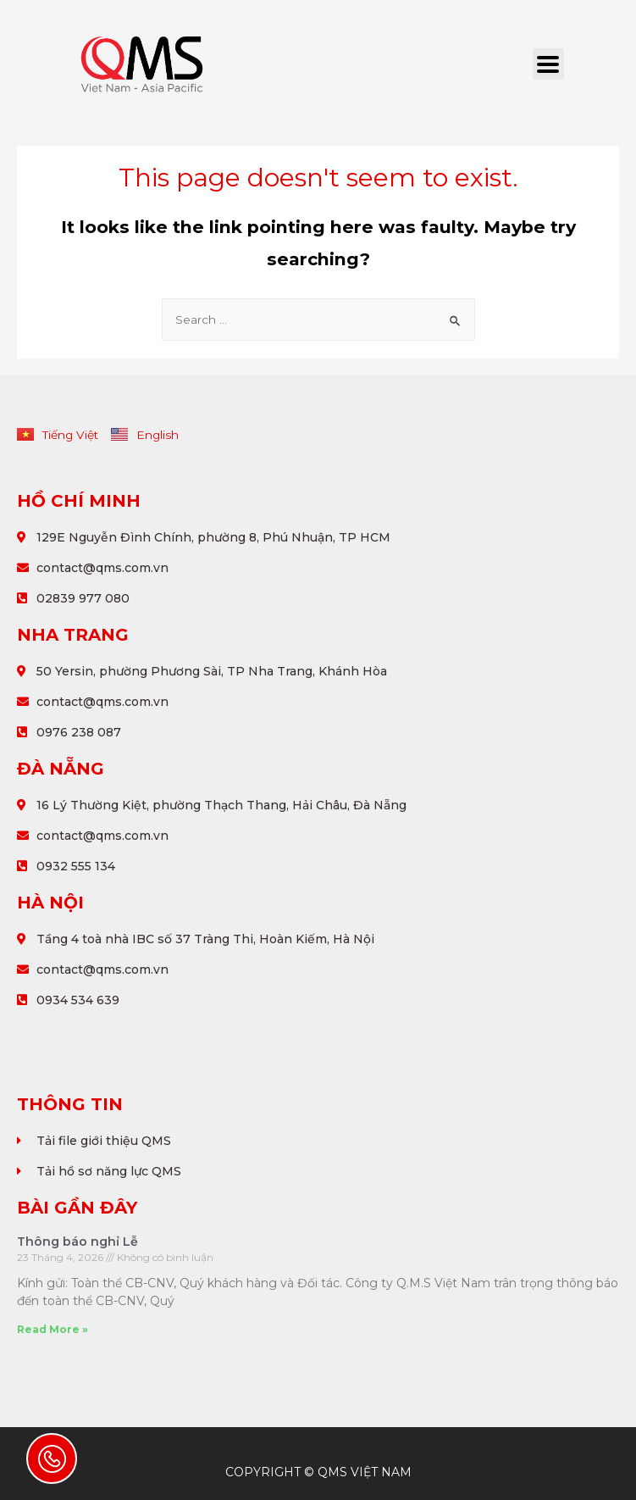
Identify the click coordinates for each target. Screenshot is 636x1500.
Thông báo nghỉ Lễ (77, 1241)
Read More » (52, 1329)
